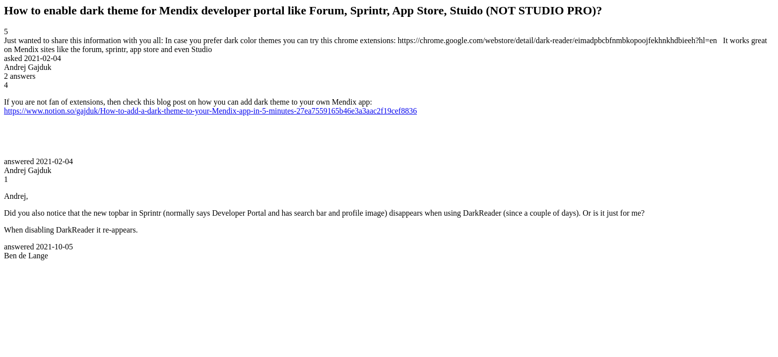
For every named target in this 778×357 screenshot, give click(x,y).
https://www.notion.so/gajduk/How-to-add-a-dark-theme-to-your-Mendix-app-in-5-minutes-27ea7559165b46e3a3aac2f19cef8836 (210, 111)
